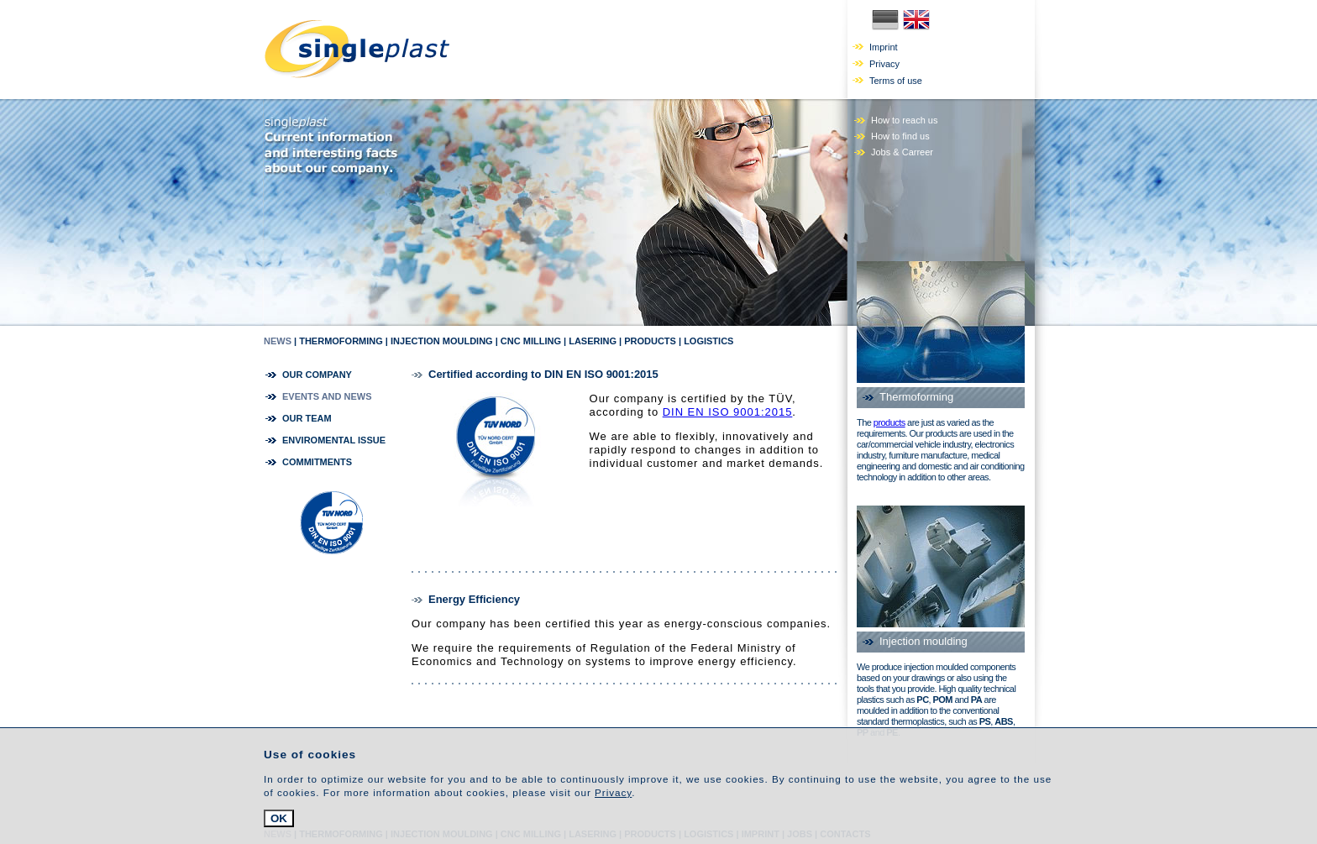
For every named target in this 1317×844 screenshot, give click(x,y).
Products (650, 341)
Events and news (327, 396)
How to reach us (904, 120)
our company (317, 375)
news (277, 341)
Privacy (884, 64)
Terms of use (895, 81)
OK (278, 818)
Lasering (593, 341)
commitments (317, 462)
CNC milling (531, 341)
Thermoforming (341, 341)
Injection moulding (442, 341)
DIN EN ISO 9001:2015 (728, 412)
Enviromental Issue (334, 440)
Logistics (708, 341)
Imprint (883, 47)
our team (307, 418)
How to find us (900, 136)
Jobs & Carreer (902, 152)
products (889, 422)
